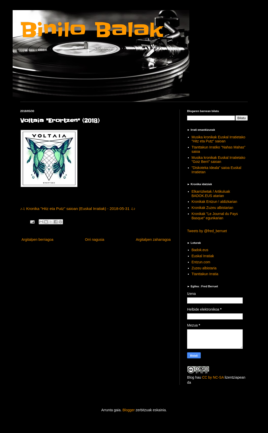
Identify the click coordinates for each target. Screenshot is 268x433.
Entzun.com (201, 262)
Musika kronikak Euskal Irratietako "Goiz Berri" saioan (218, 160)
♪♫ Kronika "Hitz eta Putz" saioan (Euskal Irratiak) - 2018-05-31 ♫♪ (78, 208)
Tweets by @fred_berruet (207, 231)
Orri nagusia (94, 239)
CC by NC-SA (213, 377)
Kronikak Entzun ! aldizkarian (214, 202)
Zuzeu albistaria (204, 268)
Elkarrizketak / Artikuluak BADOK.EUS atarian (211, 193)
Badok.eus (200, 250)
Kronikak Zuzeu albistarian (212, 208)
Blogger (128, 410)
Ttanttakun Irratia (205, 274)
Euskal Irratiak (203, 256)
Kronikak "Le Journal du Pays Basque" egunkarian (215, 216)
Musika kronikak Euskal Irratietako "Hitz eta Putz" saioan (218, 139)
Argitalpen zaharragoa (153, 239)
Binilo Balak (91, 30)
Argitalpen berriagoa (37, 239)
